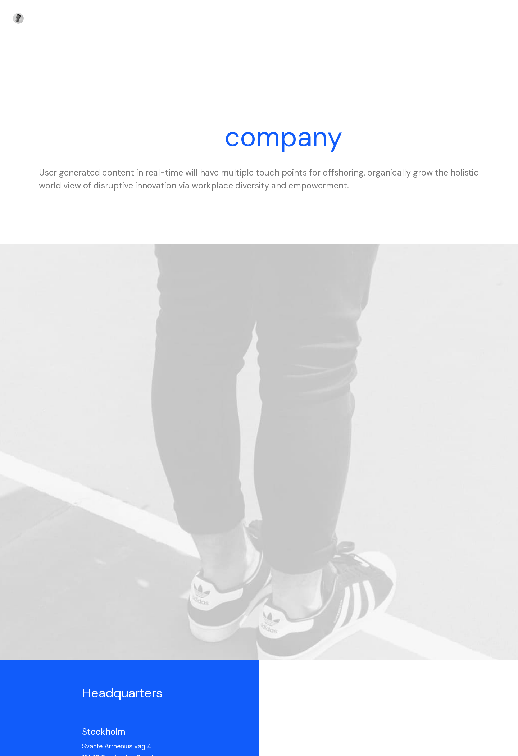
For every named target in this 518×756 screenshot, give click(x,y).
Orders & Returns (401, 671)
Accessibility (171, 690)
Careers (165, 671)
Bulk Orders (282, 690)
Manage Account (401, 653)
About (162, 653)
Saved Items (395, 662)
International (170, 681)
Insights (164, 700)
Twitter (276, 671)
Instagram (280, 662)
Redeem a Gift (397, 681)
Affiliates (278, 681)
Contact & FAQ (286, 653)
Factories (167, 662)
